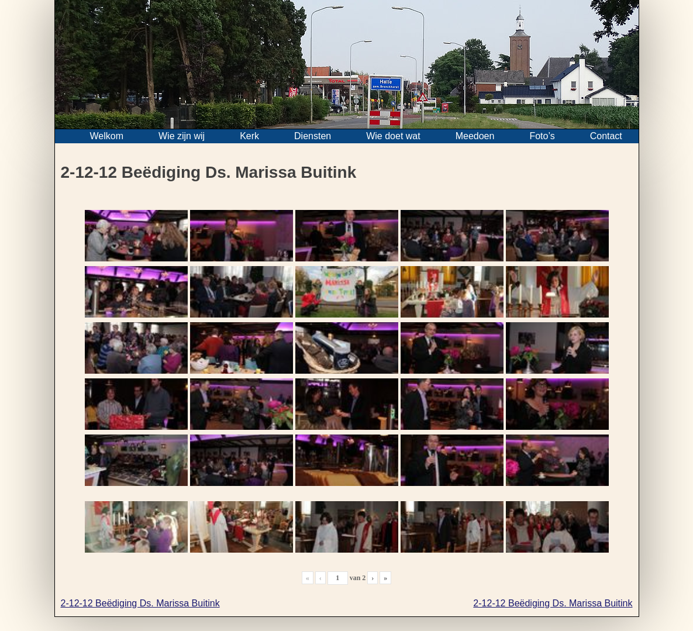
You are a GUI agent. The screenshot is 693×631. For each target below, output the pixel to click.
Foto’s (541, 136)
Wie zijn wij (181, 136)
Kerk (249, 136)
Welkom (107, 136)
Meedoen (475, 136)
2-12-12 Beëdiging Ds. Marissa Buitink (140, 603)
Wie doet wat (393, 136)
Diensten (312, 136)
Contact (606, 136)
